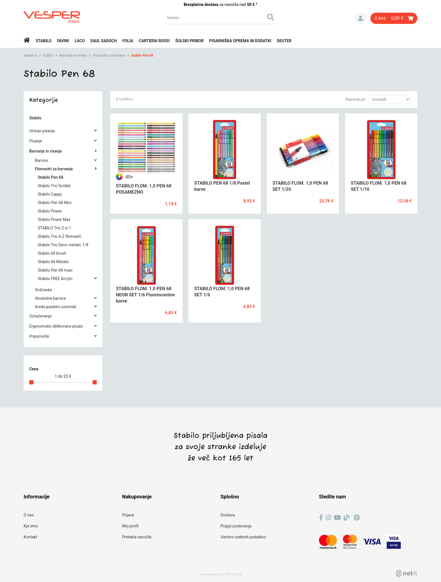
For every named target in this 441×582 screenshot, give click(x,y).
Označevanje (40, 316)
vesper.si (30, 55)
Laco (80, 41)
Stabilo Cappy (50, 194)
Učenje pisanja (42, 131)
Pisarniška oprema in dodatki (240, 41)
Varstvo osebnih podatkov (243, 537)
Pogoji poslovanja (235, 526)
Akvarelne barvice (50, 298)
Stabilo (43, 41)
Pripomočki (39, 336)
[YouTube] (337, 517)
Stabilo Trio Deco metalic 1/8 (63, 245)
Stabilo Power (50, 211)
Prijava (360, 18)
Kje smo (31, 526)
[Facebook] (321, 517)
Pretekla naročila (136, 537)
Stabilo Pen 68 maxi (55, 270)
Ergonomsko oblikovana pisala (56, 326)
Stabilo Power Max (54, 219)
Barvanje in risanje (73, 55)
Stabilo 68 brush (52, 253)
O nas (29, 515)
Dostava (227, 515)
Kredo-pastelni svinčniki (55, 307)
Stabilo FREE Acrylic (55, 278)
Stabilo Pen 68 (142, 55)
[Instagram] (328, 517)
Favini (63, 41)
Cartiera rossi (154, 41)
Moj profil (130, 526)
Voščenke (43, 290)
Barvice (41, 160)
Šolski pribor (189, 41)
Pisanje (35, 141)
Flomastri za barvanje (109, 55)
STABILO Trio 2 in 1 (54, 228)
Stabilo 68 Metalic (53, 261)
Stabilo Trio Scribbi (54, 185)
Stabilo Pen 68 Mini (54, 202)
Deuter (284, 41)
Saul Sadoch (103, 41)
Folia (127, 41)
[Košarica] (393, 18)
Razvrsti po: (355, 99)
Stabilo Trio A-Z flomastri (59, 236)
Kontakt (30, 537)
